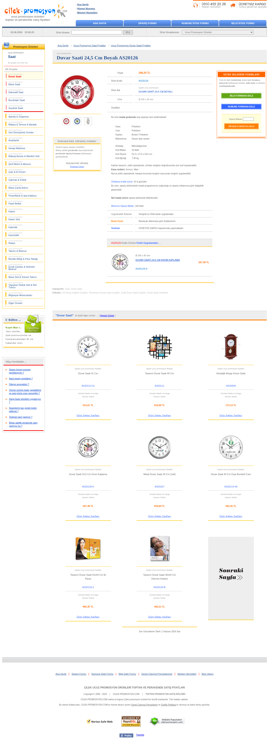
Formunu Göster (77, 166)
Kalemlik (16, 226)
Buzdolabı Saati (17, 99)
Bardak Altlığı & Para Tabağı (23, 257)
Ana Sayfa (82, 4)
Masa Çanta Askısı (18, 186)
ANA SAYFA (99, 23)
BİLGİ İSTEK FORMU (242, 23)
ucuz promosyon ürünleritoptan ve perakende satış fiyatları (27, 18)
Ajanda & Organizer (19, 115)
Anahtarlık (16, 139)
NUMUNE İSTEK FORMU (195, 23)
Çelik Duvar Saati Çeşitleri (133, 293)
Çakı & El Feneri (17, 171)
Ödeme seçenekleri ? (19, 384)
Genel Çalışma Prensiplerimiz (156, 674)
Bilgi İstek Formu (127, 674)
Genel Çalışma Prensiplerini (144, 705)
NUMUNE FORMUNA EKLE (241, 107)
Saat (67, 289)
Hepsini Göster (107, 315)
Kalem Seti (16, 218)
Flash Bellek (16, 202)
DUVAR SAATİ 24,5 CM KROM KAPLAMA (158, 260)
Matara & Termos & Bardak (23, 123)
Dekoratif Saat (16, 91)
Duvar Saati (16, 75)
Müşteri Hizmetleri (87, 12)
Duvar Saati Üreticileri (157, 293)
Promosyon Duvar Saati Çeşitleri (104, 293)
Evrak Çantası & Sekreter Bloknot (22, 266)
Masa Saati (16, 83)
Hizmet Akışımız (86, 8)
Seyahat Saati (16, 107)
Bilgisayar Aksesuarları (20, 294)
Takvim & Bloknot (17, 250)
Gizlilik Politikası (168, 705)
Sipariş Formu (79, 674)
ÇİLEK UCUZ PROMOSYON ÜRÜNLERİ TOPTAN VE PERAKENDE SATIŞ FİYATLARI (134, 687)
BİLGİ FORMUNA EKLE (241, 96)
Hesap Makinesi (17, 147)
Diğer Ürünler (16, 302)
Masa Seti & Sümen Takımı (23, 276)
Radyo (16, 242)
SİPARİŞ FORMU (147, 23)
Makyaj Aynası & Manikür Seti (24, 155)
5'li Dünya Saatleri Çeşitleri (75, 293)
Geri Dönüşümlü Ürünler (21, 131)
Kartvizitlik (16, 234)
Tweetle (140, 735)
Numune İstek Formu (102, 674)
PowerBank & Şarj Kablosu (23, 194)
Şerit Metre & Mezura (20, 163)
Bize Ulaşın (207, 674)
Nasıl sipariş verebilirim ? (21, 378)
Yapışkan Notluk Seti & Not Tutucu (23, 285)
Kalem (16, 210)
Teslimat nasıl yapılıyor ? (20, 417)
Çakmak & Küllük (17, 178)
